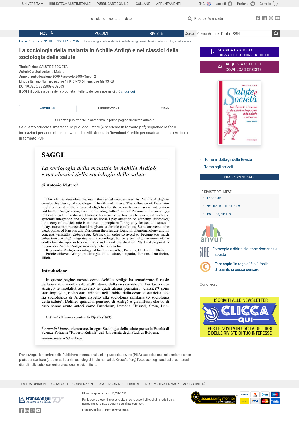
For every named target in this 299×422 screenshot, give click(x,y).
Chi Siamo (98, 19)
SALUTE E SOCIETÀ (56, 41)
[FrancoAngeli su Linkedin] (264, 19)
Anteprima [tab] (48, 108)
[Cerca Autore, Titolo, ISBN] (234, 33)
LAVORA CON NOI (110, 384)
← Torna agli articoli (216, 167)
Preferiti (243, 4)
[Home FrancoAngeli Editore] (50, 19)
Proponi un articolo (239, 177)
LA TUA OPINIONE (34, 384)
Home (23, 41)
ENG (201, 4)
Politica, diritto (219, 214)
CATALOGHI (60, 384)
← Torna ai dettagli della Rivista (226, 159)
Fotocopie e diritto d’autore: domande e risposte (245, 252)
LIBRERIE (134, 384)
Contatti (114, 19)
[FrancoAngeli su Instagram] (271, 19)
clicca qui (128, 91)
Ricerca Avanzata (208, 18)
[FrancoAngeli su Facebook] (258, 19)
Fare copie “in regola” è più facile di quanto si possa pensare (242, 267)
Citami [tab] (165, 108)
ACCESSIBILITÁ (194, 384)
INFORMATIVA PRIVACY (161, 384)
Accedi (221, 4)
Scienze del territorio (223, 206)
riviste (35, 41)
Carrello (265, 4)
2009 (76, 41)
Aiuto (128, 19)
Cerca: (190, 33)
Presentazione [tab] (108, 108)
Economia (214, 198)
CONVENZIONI (83, 384)
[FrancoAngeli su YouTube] (277, 19)
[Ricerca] (276, 33)
